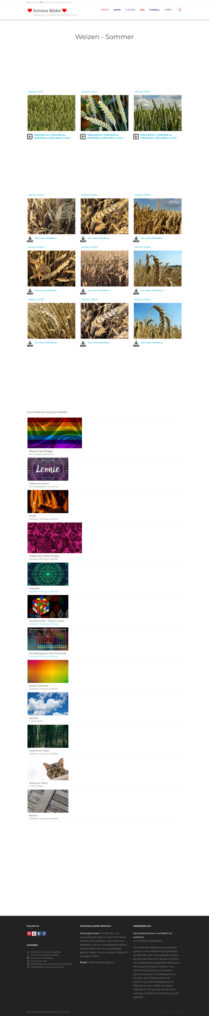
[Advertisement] (104, 66)
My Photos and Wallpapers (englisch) (49, 964)
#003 (147, 195)
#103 (147, 91)
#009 (147, 299)
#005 (94, 247)
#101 (40, 91)
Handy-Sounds (37, 961)
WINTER (105, 10)
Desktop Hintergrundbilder (44, 952)
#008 (94, 299)
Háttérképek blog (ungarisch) (45, 967)
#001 (41, 195)
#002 (94, 195)
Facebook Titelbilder (40, 958)
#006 (147, 247)
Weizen (32, 91)
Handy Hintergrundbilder (43, 955)
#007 (41, 299)
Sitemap (166, 1012)
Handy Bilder (33, 2)
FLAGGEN (130, 10)
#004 (41, 247)
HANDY (168, 10)
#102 (94, 91)
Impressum (177, 1012)
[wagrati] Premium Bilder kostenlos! (56, 2)
